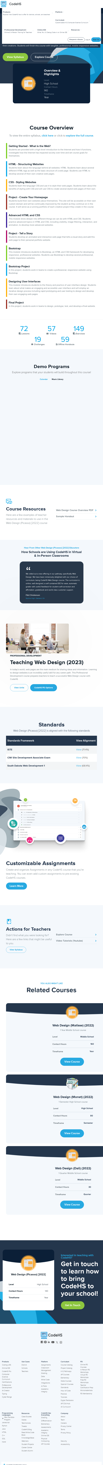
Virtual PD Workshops (84, 1376)
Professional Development (7, 1386)
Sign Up (96, 40)
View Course (72, 1061)
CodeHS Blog (27, 1429)
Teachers (25, 1371)
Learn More (16, 886)
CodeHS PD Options (43, 687)
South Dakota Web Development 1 (26, 765)
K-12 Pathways (66, 1371)
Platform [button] (59, 12)
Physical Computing (45, 1440)
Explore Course (44, 57)
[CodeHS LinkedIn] (49, 1342)
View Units (19, 687)
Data (43, 1376)
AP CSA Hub (65, 1404)
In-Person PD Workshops (85, 1371)
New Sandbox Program (8, 1418)
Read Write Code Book (28, 1433)
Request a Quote (76, 40)
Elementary (65, 1378)
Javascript (6, 1422)
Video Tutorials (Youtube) (76, 940)
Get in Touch (72, 1305)
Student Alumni (27, 1451)
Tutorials (64, 1397)
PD (81, 1362)
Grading (44, 1373)
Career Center (27, 1447)
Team (63, 1420)
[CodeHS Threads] (61, 1342)
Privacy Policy (66, 1433)
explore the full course (79, 135)
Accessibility (65, 1444)
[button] (28, 13)
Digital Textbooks (67, 1400)
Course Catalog (66, 1365)
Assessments (46, 1427)
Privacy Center (66, 1426)
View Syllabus (15, 57)
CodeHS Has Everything (46, 1414)
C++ (3, 1435)
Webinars (25, 1441)
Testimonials (26, 1423)
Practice (64, 1394)
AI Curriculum (66, 1407)
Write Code (45, 1380)
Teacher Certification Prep (86, 1386)
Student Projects (28, 1444)
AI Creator (6, 1391)
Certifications (7, 1382)
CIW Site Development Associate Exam (28, 757)
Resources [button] (76, 30)
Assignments (46, 1365)
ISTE (9, 749)
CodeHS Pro (6, 1371)
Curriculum (65, 1362)
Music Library (57, 379)
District (24, 1365)
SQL (3, 1439)
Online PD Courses (84, 1366)
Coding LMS (6, 1365)
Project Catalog (66, 1368)
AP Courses (65, 1375)
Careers (64, 1423)
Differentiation (46, 1421)
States (24, 1420)
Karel (4, 1442)
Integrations (45, 1383)
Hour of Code (66, 1391)
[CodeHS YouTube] (52, 1342)
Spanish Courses (67, 1384)
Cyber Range (7, 1397)
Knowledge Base (28, 1438)
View (79, 749)
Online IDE (6, 1368)
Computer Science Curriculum (6, 1376)
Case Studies (27, 1417)
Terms (63, 1429)
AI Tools (44, 1386)
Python (4, 1426)
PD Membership (86, 1394)
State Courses (66, 1381)
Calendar (44, 379)
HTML (4, 1432)
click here (47, 135)
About (63, 1417)
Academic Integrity (44, 1390)
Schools (24, 1368)
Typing (4, 1394)
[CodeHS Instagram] (45, 1342)
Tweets (24, 1426)
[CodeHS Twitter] (57, 1342)
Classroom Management (46, 1369)
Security (64, 1441)
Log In (88, 40)
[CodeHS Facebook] (42, 1342)
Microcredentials (86, 1390)
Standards (64, 1387)
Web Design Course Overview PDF (76, 510)
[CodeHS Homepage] (12, 4)
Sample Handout (76, 516)
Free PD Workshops (84, 1381)
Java (3, 1429)
